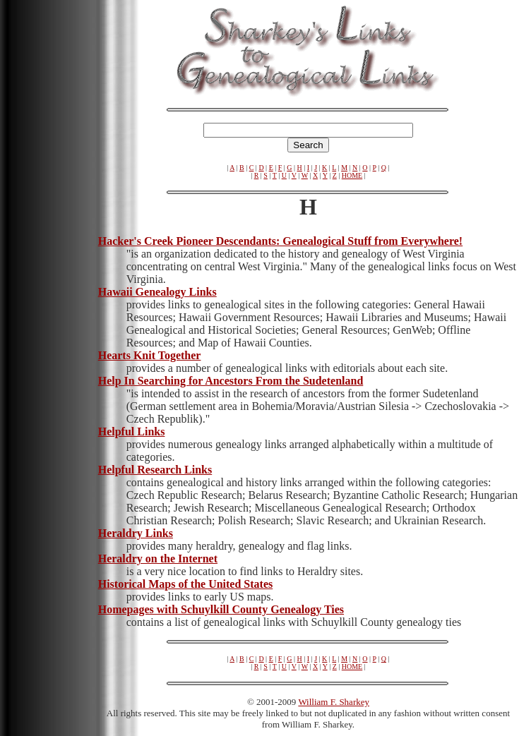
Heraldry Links (135, 533)
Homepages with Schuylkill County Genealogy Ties (221, 609)
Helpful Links (131, 432)
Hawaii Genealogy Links (157, 292)
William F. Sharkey (333, 701)
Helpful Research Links (155, 470)
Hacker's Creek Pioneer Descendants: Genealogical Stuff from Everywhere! (280, 241)
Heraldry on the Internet (157, 559)
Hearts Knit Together (149, 355)
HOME (352, 175)
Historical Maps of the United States (185, 584)
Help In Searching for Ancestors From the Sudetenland (231, 381)
